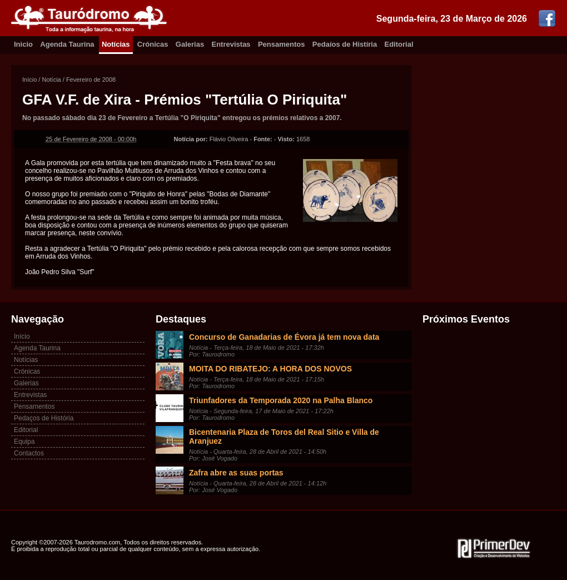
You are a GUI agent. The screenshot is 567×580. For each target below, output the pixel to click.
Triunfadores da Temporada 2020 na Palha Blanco (280, 400)
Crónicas (152, 44)
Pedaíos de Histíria (344, 44)
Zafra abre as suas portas (236, 472)
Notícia (51, 79)
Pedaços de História (43, 418)
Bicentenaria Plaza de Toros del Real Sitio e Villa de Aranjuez (284, 436)
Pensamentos (281, 44)
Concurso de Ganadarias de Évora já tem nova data (284, 337)
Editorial (399, 44)
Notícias (116, 44)
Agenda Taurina (67, 44)
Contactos (29, 453)
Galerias (190, 44)
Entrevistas (231, 44)
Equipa (24, 441)
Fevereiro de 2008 (91, 79)
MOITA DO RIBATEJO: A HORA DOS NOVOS (270, 368)
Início (29, 79)
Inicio (23, 44)
